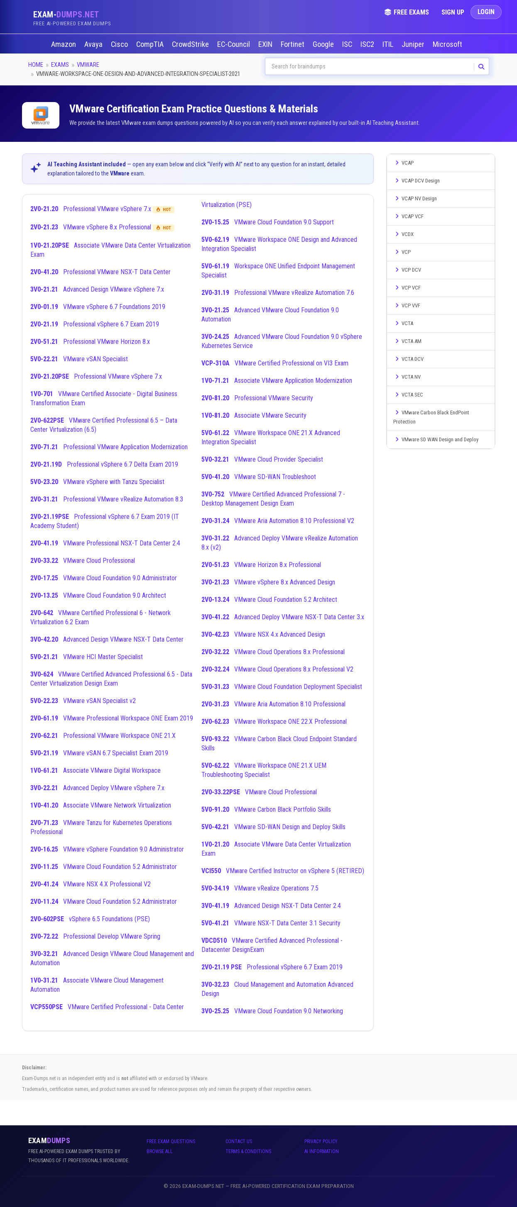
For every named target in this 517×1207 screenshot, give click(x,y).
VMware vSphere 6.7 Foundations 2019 (97, 307)
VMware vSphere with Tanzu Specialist (97, 482)
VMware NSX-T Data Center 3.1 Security (271, 923)
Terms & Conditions (248, 1151)
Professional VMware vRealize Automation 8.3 (106, 499)
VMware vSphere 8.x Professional (102, 227)
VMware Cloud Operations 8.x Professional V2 (277, 669)
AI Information (321, 1151)
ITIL (388, 44)
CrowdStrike (191, 44)
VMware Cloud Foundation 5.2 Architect (269, 600)
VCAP (403, 163)
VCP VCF (407, 288)
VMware (88, 64)
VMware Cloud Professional (82, 561)
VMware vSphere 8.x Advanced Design (268, 582)
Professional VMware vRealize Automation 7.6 (277, 293)
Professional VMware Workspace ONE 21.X (103, 736)
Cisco (120, 44)
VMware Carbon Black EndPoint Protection (431, 417)
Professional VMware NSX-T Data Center (100, 272)
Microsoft (448, 44)
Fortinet (293, 44)
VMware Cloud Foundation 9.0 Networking (272, 1011)
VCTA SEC (408, 395)
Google (324, 44)
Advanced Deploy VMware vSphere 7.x (97, 788)
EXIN (266, 44)
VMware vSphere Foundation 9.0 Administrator (107, 849)
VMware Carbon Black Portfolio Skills (266, 809)
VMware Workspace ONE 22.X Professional (274, 721)
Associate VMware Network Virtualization (100, 805)
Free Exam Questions (171, 1141)
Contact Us (238, 1141)
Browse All (160, 1151)
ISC (348, 44)
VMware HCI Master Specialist (86, 657)
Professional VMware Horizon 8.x (90, 342)
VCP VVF (406, 305)
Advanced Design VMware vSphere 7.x (97, 289)
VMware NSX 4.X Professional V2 (90, 884)
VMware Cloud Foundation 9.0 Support (267, 222)
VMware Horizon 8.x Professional (261, 565)
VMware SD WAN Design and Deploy (435, 439)
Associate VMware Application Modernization (276, 380)
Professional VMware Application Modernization (109, 447)
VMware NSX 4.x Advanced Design (263, 634)
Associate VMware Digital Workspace (95, 770)
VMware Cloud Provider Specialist (262, 459)
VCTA (403, 323)
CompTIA (150, 44)
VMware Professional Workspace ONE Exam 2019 (111, 718)
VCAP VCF (408, 216)
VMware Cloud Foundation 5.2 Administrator (103, 867)
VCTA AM (407, 341)
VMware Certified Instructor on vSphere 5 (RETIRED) (282, 871)
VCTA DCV (408, 359)
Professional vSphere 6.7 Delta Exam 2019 (104, 464)
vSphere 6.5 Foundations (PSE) (90, 919)
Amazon (64, 44)
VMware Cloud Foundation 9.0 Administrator (103, 578)
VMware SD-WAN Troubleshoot (258, 477)
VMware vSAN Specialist (79, 359)
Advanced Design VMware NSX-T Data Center (107, 639)
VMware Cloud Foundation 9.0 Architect (98, 595)
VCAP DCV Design (416, 181)
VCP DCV (407, 270)
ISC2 (368, 44)
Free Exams (406, 12)
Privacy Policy (321, 1141)
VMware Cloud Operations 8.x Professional (273, 652)
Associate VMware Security (253, 415)
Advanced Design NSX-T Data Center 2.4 (271, 906)
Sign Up (452, 12)
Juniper (414, 44)
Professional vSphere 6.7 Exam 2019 (94, 324)
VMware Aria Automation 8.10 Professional (273, 704)
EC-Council (234, 44)
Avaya (94, 44)
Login (486, 12)
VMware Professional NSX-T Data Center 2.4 (105, 543)
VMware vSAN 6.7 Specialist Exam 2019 (99, 753)
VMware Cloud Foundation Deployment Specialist (281, 687)
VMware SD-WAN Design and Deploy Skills (273, 827)
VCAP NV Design (415, 198)
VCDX (403, 234)
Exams (60, 64)
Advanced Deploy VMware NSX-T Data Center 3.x (282, 617)
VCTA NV (407, 377)
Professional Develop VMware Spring (95, 936)
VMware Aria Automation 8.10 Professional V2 (277, 521)
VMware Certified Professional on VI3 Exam (274, 363)
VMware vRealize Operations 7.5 (260, 888)
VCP (402, 252)
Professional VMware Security (257, 398)
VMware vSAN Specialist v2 (83, 701)
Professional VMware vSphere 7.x (102, 209)
